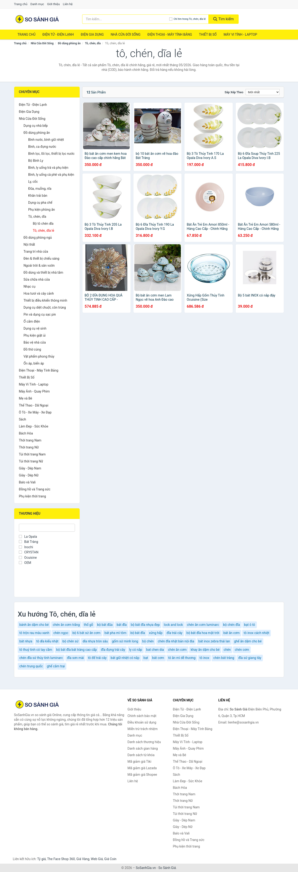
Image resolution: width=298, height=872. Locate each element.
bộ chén (148, 641)
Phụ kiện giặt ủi (35, 335)
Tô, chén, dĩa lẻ (43, 230)
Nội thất (29, 244)
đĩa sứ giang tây (249, 658)
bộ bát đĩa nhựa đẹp (145, 625)
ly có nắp (135, 649)
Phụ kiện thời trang (32, 496)
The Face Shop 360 (61, 859)
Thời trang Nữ (29, 447)
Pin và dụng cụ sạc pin (40, 314)
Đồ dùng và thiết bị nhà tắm (43, 272)
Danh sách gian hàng (143, 748)
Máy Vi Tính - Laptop (240, 34)
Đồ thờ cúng (32, 349)
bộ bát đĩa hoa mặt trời (202, 633)
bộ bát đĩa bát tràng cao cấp (76, 649)
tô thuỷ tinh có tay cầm (35, 649)
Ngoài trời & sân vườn (39, 265)
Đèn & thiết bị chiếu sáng (41, 258)
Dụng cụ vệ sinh (35, 328)
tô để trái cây (97, 658)
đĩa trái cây (174, 633)
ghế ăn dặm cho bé (247, 641)
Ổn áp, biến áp (34, 363)
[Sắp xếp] (263, 92)
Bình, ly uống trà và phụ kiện (48, 167)
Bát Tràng (28, 542)
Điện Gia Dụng (92, 34)
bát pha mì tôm (115, 633)
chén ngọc (60, 633)
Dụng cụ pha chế (40, 202)
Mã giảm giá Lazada (142, 768)
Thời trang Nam (30, 440)
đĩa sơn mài (75, 658)
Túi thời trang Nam (32, 454)
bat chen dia (155, 649)
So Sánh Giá (167, 868)
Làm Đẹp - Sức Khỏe (33, 426)
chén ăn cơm (177, 649)
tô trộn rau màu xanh (34, 633)
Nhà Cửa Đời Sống (125, 34)
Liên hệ (68, 4)
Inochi (26, 547)
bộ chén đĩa (231, 625)
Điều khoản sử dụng (142, 722)
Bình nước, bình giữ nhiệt (46, 139)
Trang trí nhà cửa (36, 251)
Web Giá (97, 859)
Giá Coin (110, 859)
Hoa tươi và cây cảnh (39, 293)
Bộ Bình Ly (35, 160)
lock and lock (173, 625)
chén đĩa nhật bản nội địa (176, 641)
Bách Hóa (26, 433)
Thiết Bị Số (208, 34)
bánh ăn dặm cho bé (34, 625)
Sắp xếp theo (234, 92)
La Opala (28, 536)
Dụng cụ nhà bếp (36, 126)
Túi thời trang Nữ (31, 461)
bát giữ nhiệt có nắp (125, 658)
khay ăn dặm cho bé (205, 649)
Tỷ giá (41, 859)
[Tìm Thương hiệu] (47, 528)
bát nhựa (25, 641)
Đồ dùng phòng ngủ (38, 237)
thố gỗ (88, 625)
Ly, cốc (33, 181)
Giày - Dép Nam (30, 468)
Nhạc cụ (29, 286)
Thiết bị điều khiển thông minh (45, 300)
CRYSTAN (28, 552)
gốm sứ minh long (125, 641)
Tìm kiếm (223, 19)
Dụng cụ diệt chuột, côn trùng (45, 307)
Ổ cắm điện (32, 321)
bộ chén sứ (70, 641)
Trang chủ (20, 4)
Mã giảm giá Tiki (139, 761)
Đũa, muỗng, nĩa (39, 188)
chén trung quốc (31, 666)
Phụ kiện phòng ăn (41, 209)
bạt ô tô (249, 625)
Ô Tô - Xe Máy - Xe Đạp (35, 412)
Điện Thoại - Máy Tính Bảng (169, 34)
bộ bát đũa (105, 625)
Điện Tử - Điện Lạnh (58, 34)
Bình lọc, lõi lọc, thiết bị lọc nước (51, 153)
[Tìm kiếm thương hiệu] (125, 19)
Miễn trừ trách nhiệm (143, 729)
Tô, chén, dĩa (93, 43)
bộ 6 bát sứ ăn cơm (86, 633)
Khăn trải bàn (37, 195)
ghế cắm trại (56, 666)
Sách (22, 419)
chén (227, 649)
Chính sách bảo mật (142, 716)
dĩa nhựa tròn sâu (95, 641)
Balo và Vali (27, 482)
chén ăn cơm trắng (66, 625)
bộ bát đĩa (137, 633)
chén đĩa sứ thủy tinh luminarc (41, 658)
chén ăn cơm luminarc (203, 625)
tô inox (204, 658)
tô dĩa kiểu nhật (47, 641)
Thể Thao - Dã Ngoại (33, 405)
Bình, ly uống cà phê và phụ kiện (51, 174)
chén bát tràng (223, 658)
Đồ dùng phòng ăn (69, 43)
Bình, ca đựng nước (42, 146)
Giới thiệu (53, 4)
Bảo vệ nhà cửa (35, 342)
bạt (145, 658)
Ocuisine (28, 557)
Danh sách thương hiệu (144, 742)
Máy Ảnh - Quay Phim (34, 391)
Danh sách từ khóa (141, 755)
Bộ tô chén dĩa (43, 223)
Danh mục (37, 4)
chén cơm (242, 649)
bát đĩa (122, 625)
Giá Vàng (82, 859)
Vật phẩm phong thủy (39, 356)
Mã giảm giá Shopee (142, 774)
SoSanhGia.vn (146, 868)
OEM (25, 563)
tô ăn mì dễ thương (181, 658)
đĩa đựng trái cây (113, 649)
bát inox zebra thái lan (214, 641)
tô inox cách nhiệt (256, 633)
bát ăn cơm (231, 633)
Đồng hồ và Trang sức (34, 489)
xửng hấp (156, 633)
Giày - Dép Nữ (29, 475)
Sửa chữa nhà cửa (37, 279)
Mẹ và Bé (25, 398)
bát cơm (158, 658)
